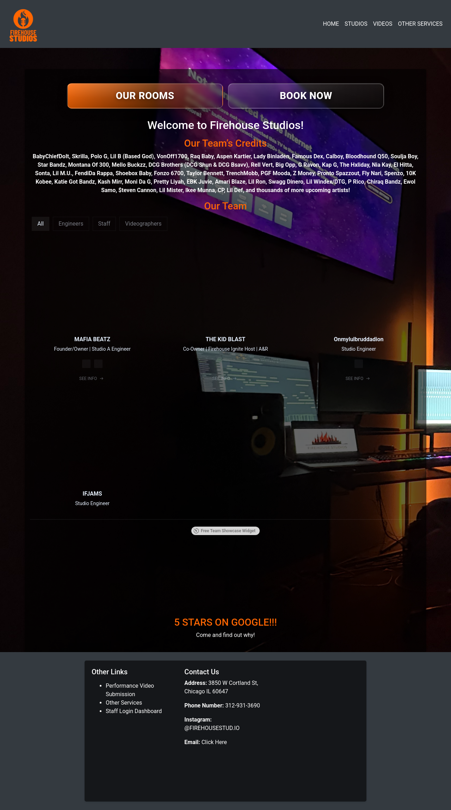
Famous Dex (307, 156)
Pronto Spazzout (338, 173)
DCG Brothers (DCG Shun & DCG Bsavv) (198, 164)
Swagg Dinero (285, 181)
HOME (331, 23)
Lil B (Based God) (132, 156)
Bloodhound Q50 (367, 156)
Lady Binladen (271, 156)
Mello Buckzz (129, 164)
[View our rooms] (145, 96)
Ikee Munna (200, 190)
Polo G (99, 156)
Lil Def (235, 190)
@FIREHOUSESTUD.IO (212, 728)
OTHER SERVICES (420, 23)
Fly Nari (372, 173)
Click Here (213, 742)
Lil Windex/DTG (325, 181)
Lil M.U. (62, 173)
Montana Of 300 (88, 164)
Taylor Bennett (204, 173)
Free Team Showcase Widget (224, 531)
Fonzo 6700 (169, 173)
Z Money (303, 173)
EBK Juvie (199, 181)
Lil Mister (171, 190)
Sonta (42, 173)
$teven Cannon (137, 190)
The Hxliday (354, 164)
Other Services (124, 702)
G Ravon (308, 164)
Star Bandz (52, 164)
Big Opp (286, 164)
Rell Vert (262, 164)
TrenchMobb (242, 173)
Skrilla (80, 156)
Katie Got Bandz (74, 181)
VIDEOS (383, 23)
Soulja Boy (404, 156)
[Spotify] (98, 364)
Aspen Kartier (233, 156)
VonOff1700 (172, 156)
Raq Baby (202, 156)
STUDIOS (356, 23)
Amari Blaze (230, 181)
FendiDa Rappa (94, 173)
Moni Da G (138, 181)
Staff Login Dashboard (134, 711)
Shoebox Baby (133, 173)
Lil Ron (256, 181)
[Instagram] (86, 364)
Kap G (329, 164)
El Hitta (403, 164)
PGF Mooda (275, 173)
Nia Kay (381, 164)
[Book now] (306, 96)
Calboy (334, 156)
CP (221, 190)
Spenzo (393, 173)
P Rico (356, 181)
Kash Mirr (110, 181)
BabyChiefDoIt (51, 156)
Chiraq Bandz (384, 181)
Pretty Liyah (169, 181)
